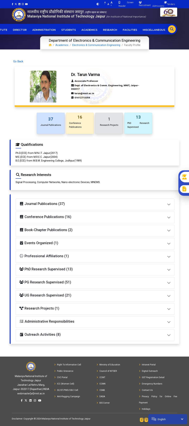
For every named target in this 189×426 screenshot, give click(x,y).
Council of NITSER (107, 371)
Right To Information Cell (67, 364)
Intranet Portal (147, 364)
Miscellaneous (154, 29)
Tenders (171, 4)
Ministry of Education (108, 364)
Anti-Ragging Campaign (67, 396)
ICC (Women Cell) (64, 384)
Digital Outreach (148, 371)
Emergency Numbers (150, 384)
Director (20, 29)
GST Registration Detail (151, 377)
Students (68, 29)
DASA (101, 396)
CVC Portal (60, 377)
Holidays (144, 409)
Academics (89, 29)
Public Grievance (63, 371)
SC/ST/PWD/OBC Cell (66, 390)
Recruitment (145, 4)
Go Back (18, 61)
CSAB (101, 390)
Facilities (130, 29)
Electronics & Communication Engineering (96, 45)
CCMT (101, 377)
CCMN (101, 384)
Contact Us (146, 390)
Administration (44, 29)
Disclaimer (17, 418)
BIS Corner (103, 403)
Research (110, 29)
